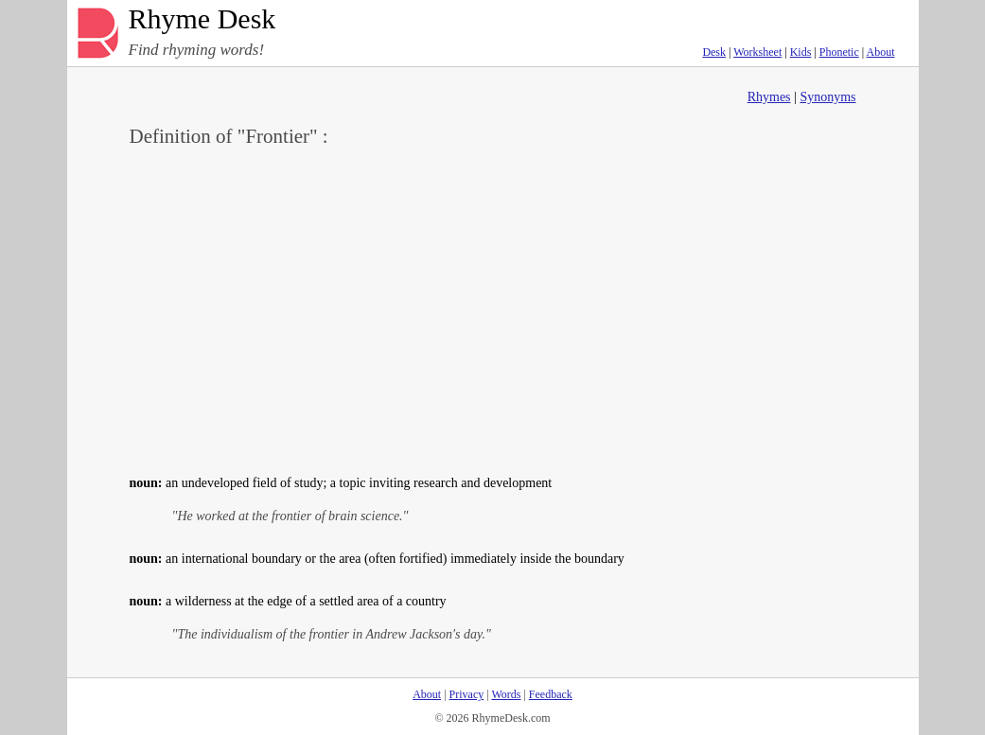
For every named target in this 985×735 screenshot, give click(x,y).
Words (505, 694)
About (881, 52)
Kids (801, 52)
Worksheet (757, 52)
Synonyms (827, 97)
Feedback (550, 694)
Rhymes (769, 97)
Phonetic (839, 52)
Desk (714, 52)
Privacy (466, 694)
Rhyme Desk (202, 19)
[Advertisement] (493, 308)
